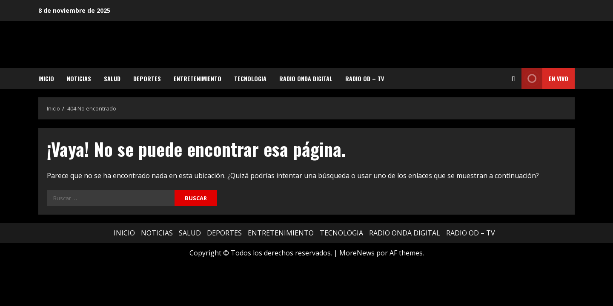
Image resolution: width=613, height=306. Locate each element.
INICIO (46, 78)
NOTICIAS (79, 78)
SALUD (112, 78)
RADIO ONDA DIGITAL (305, 78)
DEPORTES (147, 78)
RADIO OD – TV (364, 78)
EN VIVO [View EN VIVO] (544, 78)
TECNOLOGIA (250, 78)
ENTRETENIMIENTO (197, 78)
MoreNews (357, 253)
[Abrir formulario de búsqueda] (513, 79)
